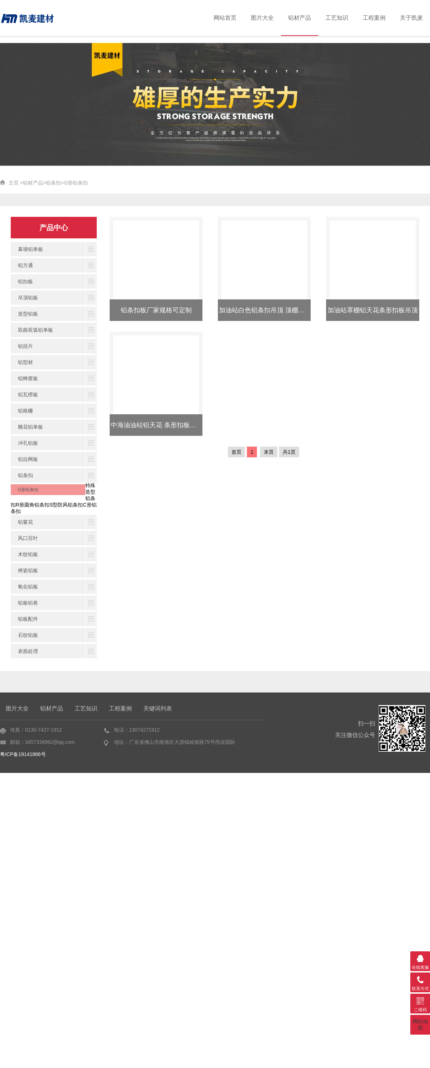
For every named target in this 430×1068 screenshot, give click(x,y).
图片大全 (274, 18)
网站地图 (420, 1024)
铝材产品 (308, 18)
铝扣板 (25, 281)
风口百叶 (28, 538)
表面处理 (28, 651)
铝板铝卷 (28, 603)
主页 (14, 183)
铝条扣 (53, 183)
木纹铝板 (28, 554)
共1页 (289, 452)
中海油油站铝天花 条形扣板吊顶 (157, 425)
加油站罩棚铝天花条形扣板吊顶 (373, 310)
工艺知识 (343, 18)
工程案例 (378, 18)
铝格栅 (25, 411)
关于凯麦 (412, 18)
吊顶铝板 (28, 297)
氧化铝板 (28, 586)
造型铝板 (28, 314)
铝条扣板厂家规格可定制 (156, 310)
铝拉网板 (28, 459)
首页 (236, 452)
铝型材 (25, 362)
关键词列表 (157, 708)
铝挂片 (25, 346)
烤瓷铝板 (28, 570)
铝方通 (25, 265)
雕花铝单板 (30, 427)
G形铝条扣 (76, 183)
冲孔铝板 (28, 443)
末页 (269, 452)
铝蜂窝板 (28, 378)
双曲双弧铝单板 (35, 330)
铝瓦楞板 (28, 394)
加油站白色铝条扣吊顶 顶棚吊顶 (265, 310)
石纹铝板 (28, 635)
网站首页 (239, 18)
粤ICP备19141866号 (23, 754)
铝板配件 (28, 619)
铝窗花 (25, 522)
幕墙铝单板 (30, 249)
